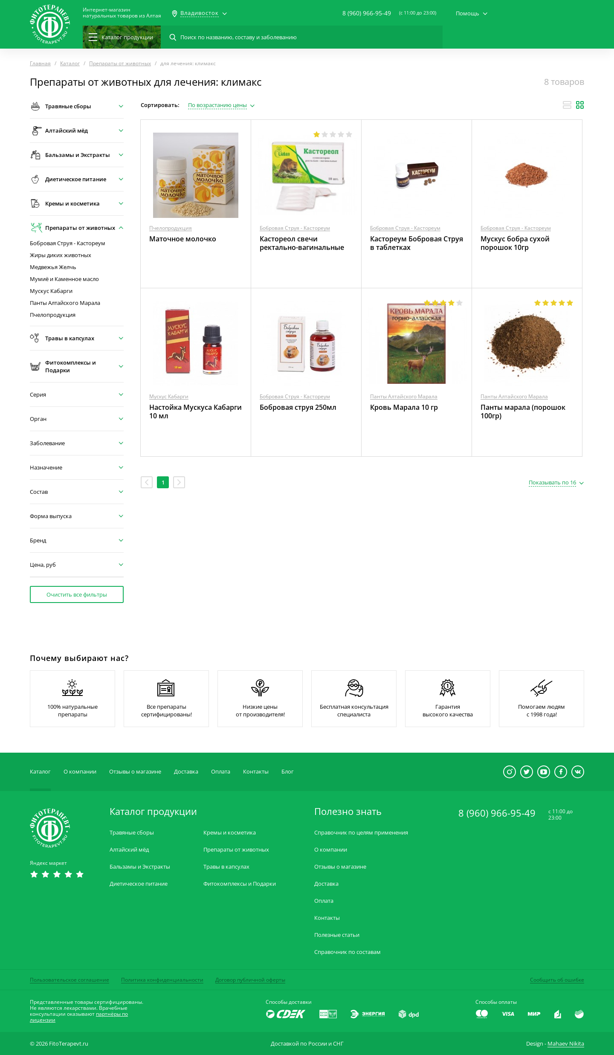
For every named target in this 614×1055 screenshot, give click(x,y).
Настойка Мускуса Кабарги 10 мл (195, 411)
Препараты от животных (236, 849)
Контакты (256, 771)
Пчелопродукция (52, 315)
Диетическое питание (139, 883)
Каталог (40, 771)
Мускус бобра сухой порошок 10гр (515, 243)
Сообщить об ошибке (557, 979)
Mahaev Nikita (565, 1043)
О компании (80, 771)
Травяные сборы (132, 832)
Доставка (186, 771)
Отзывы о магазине (135, 771)
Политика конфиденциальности (162, 979)
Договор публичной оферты (250, 979)
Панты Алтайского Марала (65, 303)
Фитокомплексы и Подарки (239, 883)
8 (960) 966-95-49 (366, 13)
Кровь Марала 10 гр (404, 407)
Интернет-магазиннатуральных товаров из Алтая (122, 13)
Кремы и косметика (229, 832)
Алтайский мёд (129, 849)
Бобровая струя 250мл (298, 407)
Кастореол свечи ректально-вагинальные (302, 243)
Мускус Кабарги (51, 291)
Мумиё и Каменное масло (64, 279)
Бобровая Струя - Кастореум (67, 243)
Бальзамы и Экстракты (140, 866)
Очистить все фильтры (76, 594)
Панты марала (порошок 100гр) (523, 411)
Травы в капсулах (226, 866)
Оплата (220, 771)
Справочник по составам (347, 952)
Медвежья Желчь (53, 267)
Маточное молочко (182, 238)
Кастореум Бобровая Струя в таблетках (416, 243)
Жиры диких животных (60, 255)
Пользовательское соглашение (69, 979)
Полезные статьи (336, 935)
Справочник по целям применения (361, 832)
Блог (287, 771)
